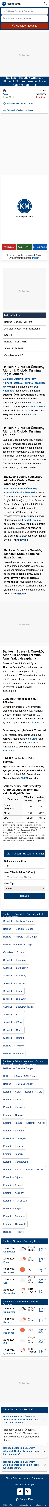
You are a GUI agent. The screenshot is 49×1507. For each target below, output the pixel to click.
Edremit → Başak (12, 1208)
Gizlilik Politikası (14, 1478)
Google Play (24, 1499)
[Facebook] (20, 1491)
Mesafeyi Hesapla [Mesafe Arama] (24, 25)
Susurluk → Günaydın (14, 999)
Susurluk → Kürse (12, 1022)
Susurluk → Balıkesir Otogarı (18, 921)
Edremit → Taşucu (12, 1123)
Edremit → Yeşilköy (13, 1193)
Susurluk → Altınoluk (14, 983)
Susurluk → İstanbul (13, 1038)
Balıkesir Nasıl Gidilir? (15, 341)
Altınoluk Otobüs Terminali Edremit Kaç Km (22, 331)
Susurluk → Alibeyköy (14, 975)
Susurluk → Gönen (13, 1030)
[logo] (11, 3)
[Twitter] (28, 1491)
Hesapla (24, 896)
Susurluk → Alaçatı (13, 991)
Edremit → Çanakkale (14, 1224)
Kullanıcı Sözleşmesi (33, 1478)
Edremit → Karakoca (14, 1107)
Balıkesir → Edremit (13, 1053)
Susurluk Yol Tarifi (13, 348)
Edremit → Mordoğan (14, 1138)
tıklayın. (22, 593)
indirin (35, 258)
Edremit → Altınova (13, 1185)
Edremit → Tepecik (13, 1154)
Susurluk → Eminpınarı (15, 960)
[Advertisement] (24, 56)
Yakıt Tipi (9, 883)
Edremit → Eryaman (13, 1130)
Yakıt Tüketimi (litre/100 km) (19, 872)
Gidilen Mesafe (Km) (15, 861)
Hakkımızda (20, 1484)
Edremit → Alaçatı (35, 1123)
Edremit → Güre (33, 1091)
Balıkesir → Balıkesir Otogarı (18, 944)
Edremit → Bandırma (14, 1216)
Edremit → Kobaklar (13, 1146)
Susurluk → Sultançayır (15, 968)
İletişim (31, 1484)
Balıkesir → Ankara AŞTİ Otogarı (20, 936)
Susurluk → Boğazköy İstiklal (18, 1006)
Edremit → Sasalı (12, 1169)
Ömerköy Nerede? (14, 355)
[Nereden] (24, 11)
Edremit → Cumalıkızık (15, 1200)
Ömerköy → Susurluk (14, 952)
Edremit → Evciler (34, 1169)
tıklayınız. (22, 539)
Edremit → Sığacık (13, 1177)
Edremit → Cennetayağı (15, 1162)
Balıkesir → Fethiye (13, 1045)
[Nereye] (24, 18)
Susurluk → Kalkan (13, 1014)
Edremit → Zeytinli (12, 1099)
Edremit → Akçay (12, 1091)
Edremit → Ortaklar (13, 1115)
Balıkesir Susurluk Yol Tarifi (18, 322)
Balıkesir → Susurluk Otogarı (18, 929)
